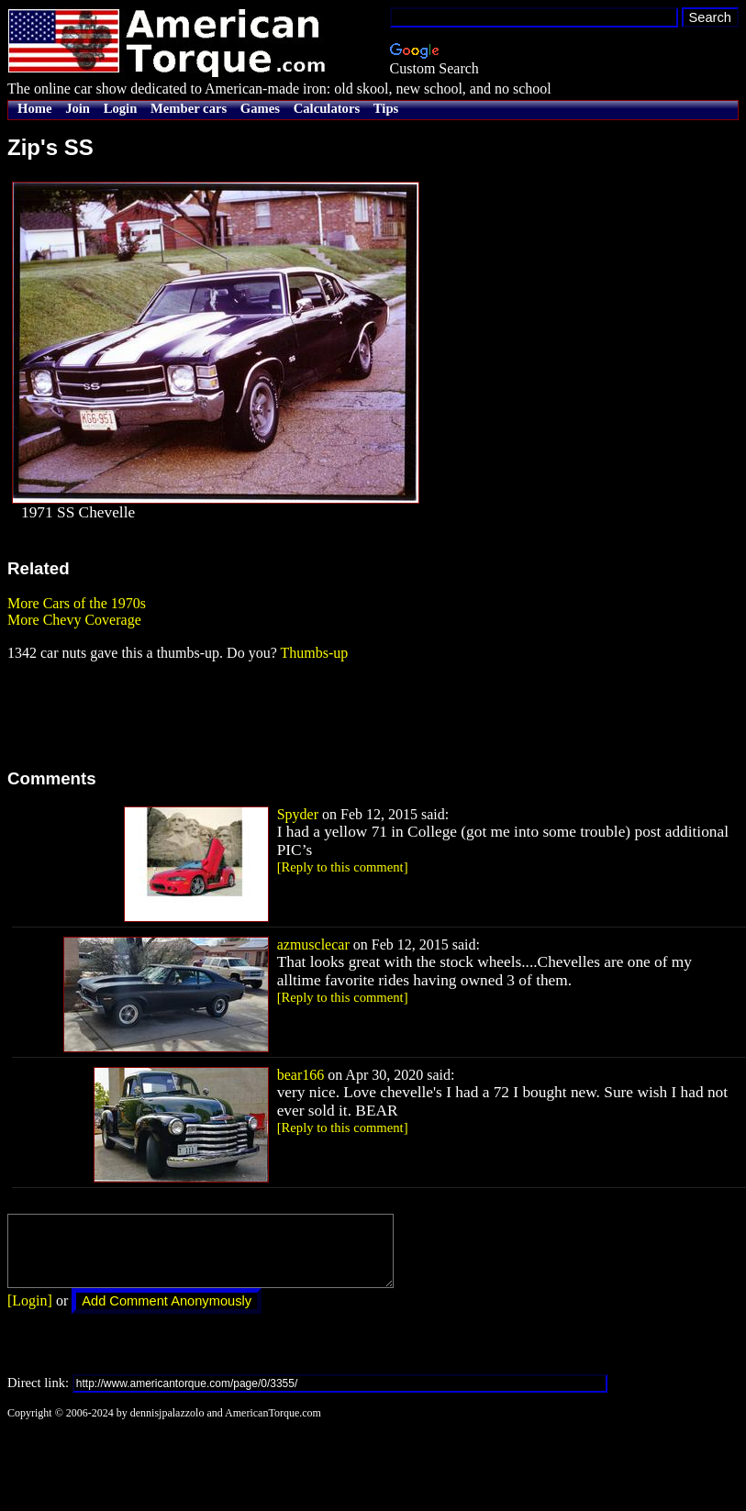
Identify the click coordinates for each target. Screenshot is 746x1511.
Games (260, 108)
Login (121, 108)
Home (34, 108)
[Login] (29, 1314)
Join (77, 108)
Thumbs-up (314, 653)
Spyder (297, 814)
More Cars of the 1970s (76, 603)
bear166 (301, 1075)
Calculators (327, 108)
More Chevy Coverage (74, 620)
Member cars (188, 108)
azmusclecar (313, 944)
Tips (385, 108)
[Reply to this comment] (342, 867)
